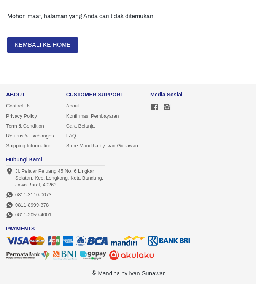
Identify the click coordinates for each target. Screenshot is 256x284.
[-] (154, 107)
